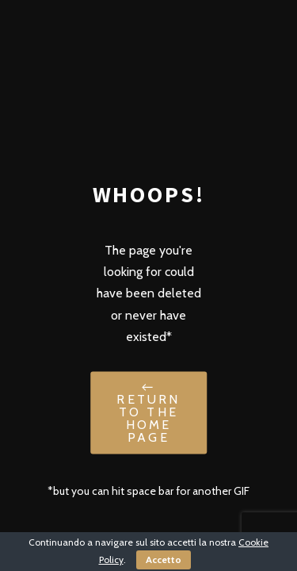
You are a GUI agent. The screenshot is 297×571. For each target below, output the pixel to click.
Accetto (163, 559)
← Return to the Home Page (148, 413)
